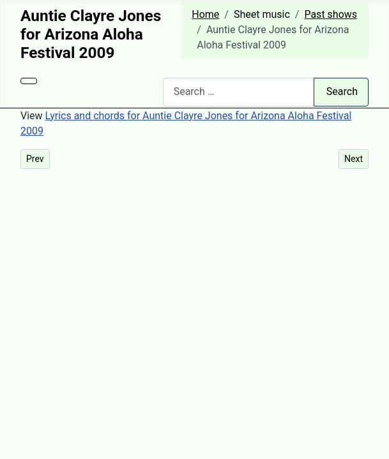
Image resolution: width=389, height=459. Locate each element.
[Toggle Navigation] (28, 81)
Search (342, 91)
